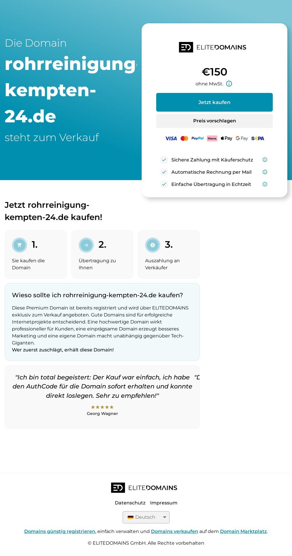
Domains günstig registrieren (59, 531)
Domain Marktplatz (243, 531)
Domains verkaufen (174, 531)
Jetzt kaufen (214, 102)
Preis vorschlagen (214, 121)
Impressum (163, 503)
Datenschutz (130, 503)
